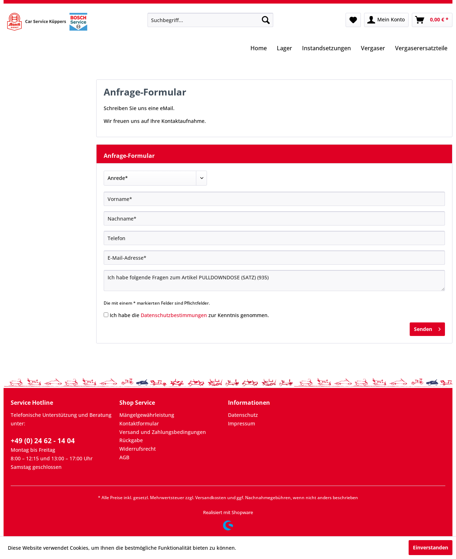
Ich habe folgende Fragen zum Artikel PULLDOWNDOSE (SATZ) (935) (274, 280)
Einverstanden (430, 547)
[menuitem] (210, 20)
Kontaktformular (139, 423)
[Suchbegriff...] (210, 20)
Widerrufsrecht (137, 448)
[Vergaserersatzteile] (421, 48)
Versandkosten (210, 498)
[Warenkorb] (432, 20)
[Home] (258, 48)
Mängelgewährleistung (146, 415)
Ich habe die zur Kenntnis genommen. (189, 315)
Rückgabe (131, 440)
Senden (427, 328)
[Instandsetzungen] (326, 48)
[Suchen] (265, 20)
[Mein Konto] (386, 20)
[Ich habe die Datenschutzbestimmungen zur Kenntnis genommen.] (106, 314)
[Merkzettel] (353, 20)
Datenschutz (243, 415)
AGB (124, 457)
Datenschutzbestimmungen (174, 315)
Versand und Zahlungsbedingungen (162, 432)
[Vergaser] (373, 48)
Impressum (241, 423)
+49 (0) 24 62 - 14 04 (43, 440)
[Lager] (284, 48)
